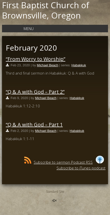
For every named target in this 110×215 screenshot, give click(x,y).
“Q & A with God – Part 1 (34, 124)
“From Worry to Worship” (35, 59)
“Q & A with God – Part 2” (35, 91)
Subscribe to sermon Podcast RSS (58, 162)
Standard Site (55, 191)
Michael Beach (47, 65)
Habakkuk (79, 65)
